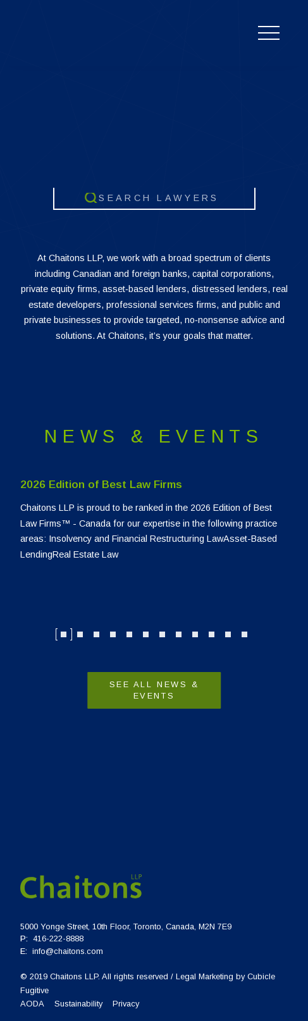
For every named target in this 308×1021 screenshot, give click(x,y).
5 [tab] (129, 635)
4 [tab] (113, 635)
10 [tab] (212, 635)
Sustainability (78, 1003)
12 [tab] (245, 635)
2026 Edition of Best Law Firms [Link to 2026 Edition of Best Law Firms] (101, 484)
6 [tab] (146, 635)
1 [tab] (64, 635)
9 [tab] (195, 635)
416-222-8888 (58, 938)
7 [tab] (162, 635)
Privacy (126, 1003)
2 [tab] (80, 635)
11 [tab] (228, 635)
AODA (32, 1003)
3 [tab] (97, 635)
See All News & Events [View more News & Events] (154, 690)
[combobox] (154, 198)
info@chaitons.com (67, 951)
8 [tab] (179, 635)
